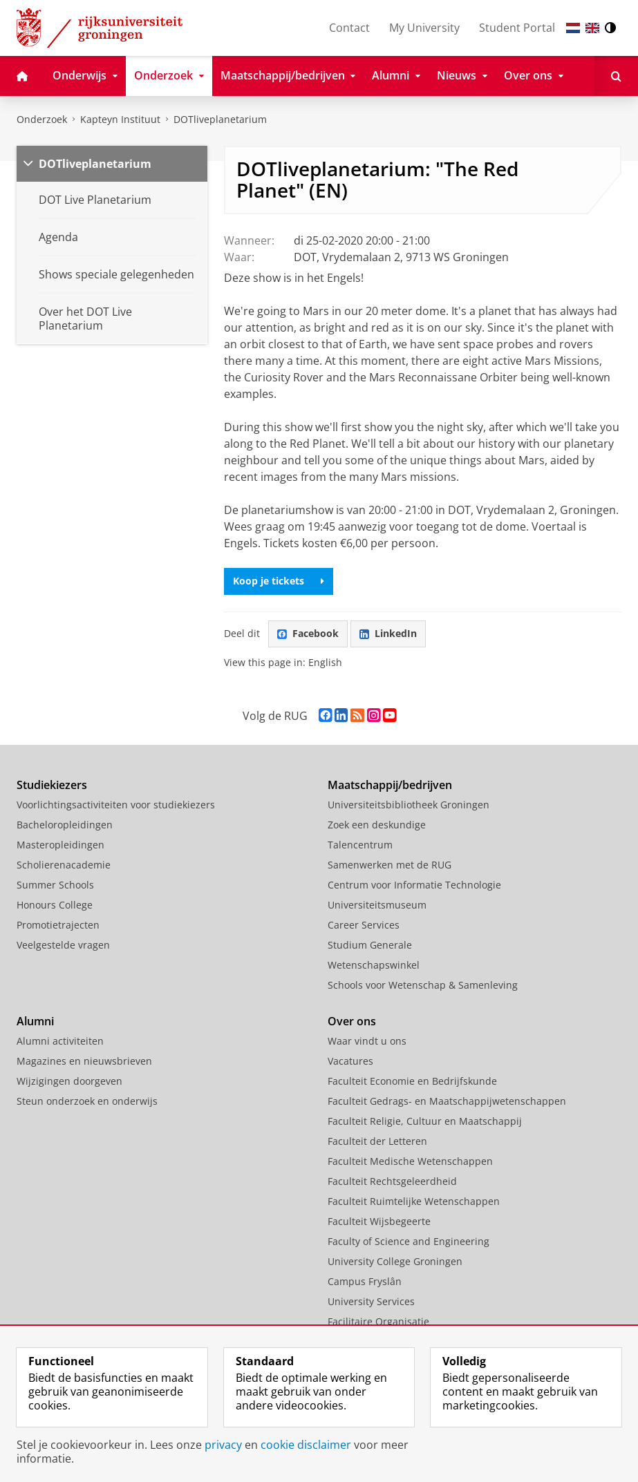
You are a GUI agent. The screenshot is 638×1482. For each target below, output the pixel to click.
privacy (223, 1444)
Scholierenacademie (64, 864)
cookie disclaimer (306, 1444)
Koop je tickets (278, 580)
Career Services (364, 924)
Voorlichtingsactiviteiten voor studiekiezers (116, 804)
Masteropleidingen (60, 844)
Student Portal (517, 27)
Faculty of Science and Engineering (408, 1241)
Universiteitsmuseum (377, 904)
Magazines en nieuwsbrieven (84, 1060)
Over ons (352, 1021)
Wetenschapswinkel (374, 964)
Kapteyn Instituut (120, 119)
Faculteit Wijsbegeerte (379, 1221)
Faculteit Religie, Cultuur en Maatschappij (425, 1121)
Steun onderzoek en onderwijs (87, 1101)
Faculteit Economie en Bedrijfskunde (412, 1080)
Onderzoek (42, 119)
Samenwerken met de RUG (389, 864)
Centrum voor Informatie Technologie (414, 884)
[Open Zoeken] (616, 76)
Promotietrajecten (58, 924)
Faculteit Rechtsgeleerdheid (392, 1181)
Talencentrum (360, 844)
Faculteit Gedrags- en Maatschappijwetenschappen (447, 1101)
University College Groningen (395, 1261)
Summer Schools (55, 884)
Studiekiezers (52, 785)
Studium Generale (370, 944)
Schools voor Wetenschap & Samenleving (423, 984)
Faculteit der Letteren (377, 1141)
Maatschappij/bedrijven (390, 785)
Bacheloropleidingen (65, 824)
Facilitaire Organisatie (378, 1321)
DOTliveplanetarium (220, 119)
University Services (371, 1301)
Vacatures (350, 1060)
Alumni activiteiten (60, 1040)
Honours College (55, 904)
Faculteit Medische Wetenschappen (410, 1161)
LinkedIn (388, 633)
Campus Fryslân (365, 1281)
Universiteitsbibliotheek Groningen (408, 804)
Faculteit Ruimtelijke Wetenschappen (414, 1201)
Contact (349, 27)
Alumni (35, 1021)
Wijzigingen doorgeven (69, 1080)
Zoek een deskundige (377, 824)
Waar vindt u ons (367, 1040)
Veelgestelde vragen (63, 944)
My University (424, 27)
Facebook (308, 633)
